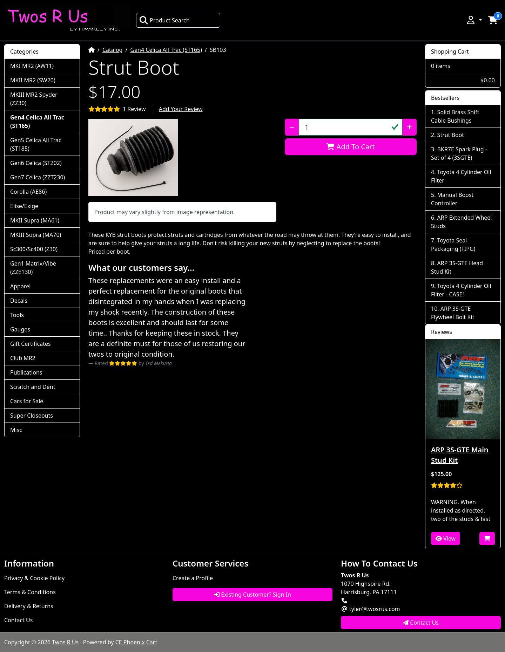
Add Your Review (181, 109)
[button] (474, 20)
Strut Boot (450, 135)
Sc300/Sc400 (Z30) (34, 249)
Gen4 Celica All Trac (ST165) (166, 50)
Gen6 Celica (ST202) (36, 163)
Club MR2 (22, 358)
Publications (26, 372)
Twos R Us (65, 642)
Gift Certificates (30, 344)
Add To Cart (350, 146)
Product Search (164, 20)
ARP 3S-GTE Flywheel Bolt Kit (452, 313)
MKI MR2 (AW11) (32, 66)
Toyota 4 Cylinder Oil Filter (461, 176)
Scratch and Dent (32, 387)
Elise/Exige (24, 206)
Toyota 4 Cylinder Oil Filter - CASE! (461, 290)
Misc (16, 430)
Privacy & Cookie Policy (34, 578)
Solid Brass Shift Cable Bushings (455, 116)
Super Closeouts (31, 415)
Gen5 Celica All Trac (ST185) (35, 144)
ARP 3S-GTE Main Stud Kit (460, 455)
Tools (17, 315)
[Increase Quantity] (409, 127)
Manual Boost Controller (452, 199)
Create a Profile (193, 578)
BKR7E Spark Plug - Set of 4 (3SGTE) (459, 153)
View (446, 538)
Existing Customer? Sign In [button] (252, 594)
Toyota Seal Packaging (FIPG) (453, 244)
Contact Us (18, 620)
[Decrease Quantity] (292, 127)
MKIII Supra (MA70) (35, 235)
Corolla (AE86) (28, 191)
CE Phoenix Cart (136, 642)
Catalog (112, 50)
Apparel (20, 286)
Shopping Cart (450, 51)
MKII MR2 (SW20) (32, 80)
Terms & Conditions (30, 592)
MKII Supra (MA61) (34, 220)
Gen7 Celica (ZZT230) (37, 177)
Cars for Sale (26, 401)
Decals (18, 300)
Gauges (20, 329)
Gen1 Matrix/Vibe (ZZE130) (33, 268)
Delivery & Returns (28, 606)
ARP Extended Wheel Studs (461, 222)
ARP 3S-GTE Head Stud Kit (457, 267)
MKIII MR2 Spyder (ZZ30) (34, 99)
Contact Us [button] (421, 622)
